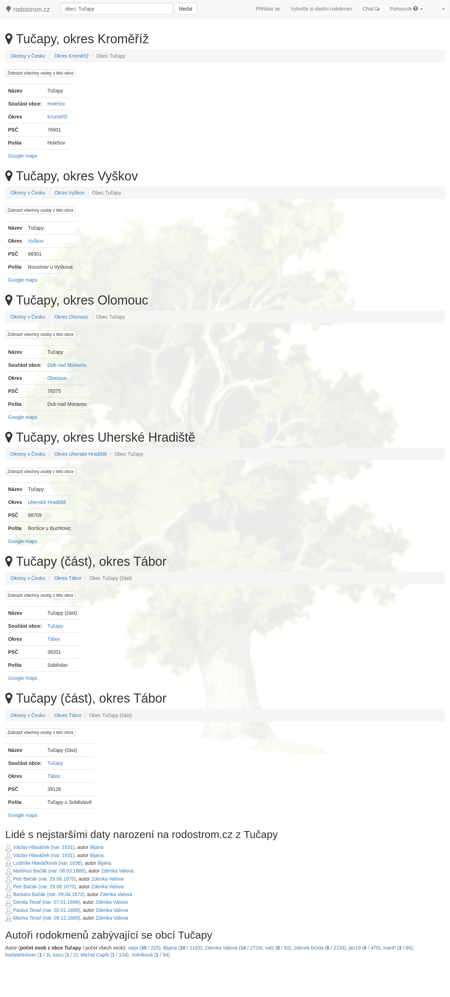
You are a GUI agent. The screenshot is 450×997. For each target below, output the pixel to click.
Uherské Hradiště (47, 502)
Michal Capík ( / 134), (106, 955)
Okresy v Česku (28, 56)
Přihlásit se (268, 9)
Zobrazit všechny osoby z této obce (40, 73)
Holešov (56, 104)
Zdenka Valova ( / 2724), (235, 948)
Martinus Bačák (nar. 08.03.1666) (45, 871)
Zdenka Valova (117, 871)
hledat (185, 9)
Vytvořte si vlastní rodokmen (321, 9)
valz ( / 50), (279, 948)
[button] (439, 9)
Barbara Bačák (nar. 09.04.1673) (44, 894)
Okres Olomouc (71, 317)
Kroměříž (57, 117)
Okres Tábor (68, 578)
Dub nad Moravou (66, 365)
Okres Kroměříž (71, 56)
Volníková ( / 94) (150, 955)
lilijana (97, 847)
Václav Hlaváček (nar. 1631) (40, 847)
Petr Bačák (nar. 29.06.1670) (40, 879)
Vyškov (36, 241)
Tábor (53, 639)
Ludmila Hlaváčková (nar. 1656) (43, 863)
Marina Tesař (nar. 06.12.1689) (42, 918)
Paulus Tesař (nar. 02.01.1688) (42, 910)
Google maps (22, 156)
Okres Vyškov (69, 193)
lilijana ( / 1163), (184, 948)
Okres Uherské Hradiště (80, 454)
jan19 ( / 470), (366, 948)
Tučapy (55, 626)
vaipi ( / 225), (145, 948)
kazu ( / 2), (67, 955)
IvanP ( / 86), (398, 948)
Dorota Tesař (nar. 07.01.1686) (42, 902)
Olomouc (57, 378)
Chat (371, 9)
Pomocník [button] (406, 9)
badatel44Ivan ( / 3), (29, 955)
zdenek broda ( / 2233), (321, 948)
